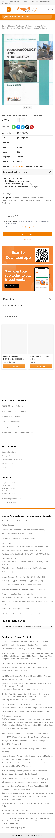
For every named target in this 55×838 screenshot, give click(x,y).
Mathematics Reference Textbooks (40, 601)
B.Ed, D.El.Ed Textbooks (11, 422)
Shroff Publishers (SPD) (21, 790)
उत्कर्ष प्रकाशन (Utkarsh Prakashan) (39, 813)
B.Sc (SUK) (31, 577)
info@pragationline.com (17, 166)
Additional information (28, 305)
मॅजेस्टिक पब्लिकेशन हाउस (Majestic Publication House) (20, 719)
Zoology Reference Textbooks (13, 605)
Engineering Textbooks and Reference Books (18, 539)
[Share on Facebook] (18, 127)
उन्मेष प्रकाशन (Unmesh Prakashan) (14, 813)
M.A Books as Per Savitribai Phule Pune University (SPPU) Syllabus (26, 554)
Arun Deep (21, 649)
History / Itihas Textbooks (15, 614)
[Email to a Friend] (27, 127)
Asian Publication (41, 645)
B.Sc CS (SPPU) (8, 581)
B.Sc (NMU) (41, 577)
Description (28, 299)
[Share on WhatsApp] (14, 127)
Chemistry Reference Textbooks (35, 597)
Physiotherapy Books (25, 533)
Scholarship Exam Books (11, 416)
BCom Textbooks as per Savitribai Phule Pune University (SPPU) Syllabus (25, 563)
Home (4, 26)
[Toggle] (50, 171)
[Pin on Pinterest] (32, 127)
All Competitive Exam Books (12, 427)
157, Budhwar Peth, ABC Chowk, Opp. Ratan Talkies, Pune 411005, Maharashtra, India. (9, 488)
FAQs (4, 467)
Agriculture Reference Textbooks (21, 594)
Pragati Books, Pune (9, 763)
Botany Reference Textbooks (12, 597)
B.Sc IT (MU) (37, 581)
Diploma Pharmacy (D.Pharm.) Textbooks (29, 198)
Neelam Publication (19, 737)
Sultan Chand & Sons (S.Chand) (13, 779)
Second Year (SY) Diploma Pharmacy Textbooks (29, 28)
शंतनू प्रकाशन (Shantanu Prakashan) (14, 786)
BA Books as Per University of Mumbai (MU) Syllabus (21, 550)
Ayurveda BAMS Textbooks (11, 530)
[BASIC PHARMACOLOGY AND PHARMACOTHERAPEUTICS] (40, 339)
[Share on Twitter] (23, 127)
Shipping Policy (7, 463)
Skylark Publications (40, 793)
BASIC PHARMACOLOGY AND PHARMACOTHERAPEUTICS (41, 358)
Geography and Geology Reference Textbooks (18, 609)
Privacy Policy (7, 456)
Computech (6, 671)
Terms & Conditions (9, 452)
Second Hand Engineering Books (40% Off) (17, 432)
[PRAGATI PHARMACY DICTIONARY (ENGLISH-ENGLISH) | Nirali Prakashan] (14, 339)
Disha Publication (45, 676)
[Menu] (9, 9)
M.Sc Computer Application (31, 584)
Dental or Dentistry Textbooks (33, 530)
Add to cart (14, 366)
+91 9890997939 (9, 502)
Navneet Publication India (36, 733)
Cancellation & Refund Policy (12, 460)
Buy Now (27, 240)
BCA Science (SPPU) (23, 581)
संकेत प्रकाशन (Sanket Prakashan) (13, 782)
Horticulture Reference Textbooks (14, 601)
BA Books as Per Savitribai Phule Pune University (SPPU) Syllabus (26, 546)
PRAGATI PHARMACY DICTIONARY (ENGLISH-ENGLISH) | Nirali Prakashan (13, 358)
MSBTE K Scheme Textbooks (12, 406)
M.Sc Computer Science (10, 584)
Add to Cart (27, 234)
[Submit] (4, 17)
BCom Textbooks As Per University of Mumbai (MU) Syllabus (24, 568)
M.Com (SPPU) (7, 572)
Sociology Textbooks (33, 614)
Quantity (5, 120)
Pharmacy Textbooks (16, 26)
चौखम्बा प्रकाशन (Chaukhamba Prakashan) (16, 667)
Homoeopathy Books (9, 533)
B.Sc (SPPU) (20, 577)
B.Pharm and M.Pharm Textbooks (14, 411)
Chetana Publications (40, 667)
